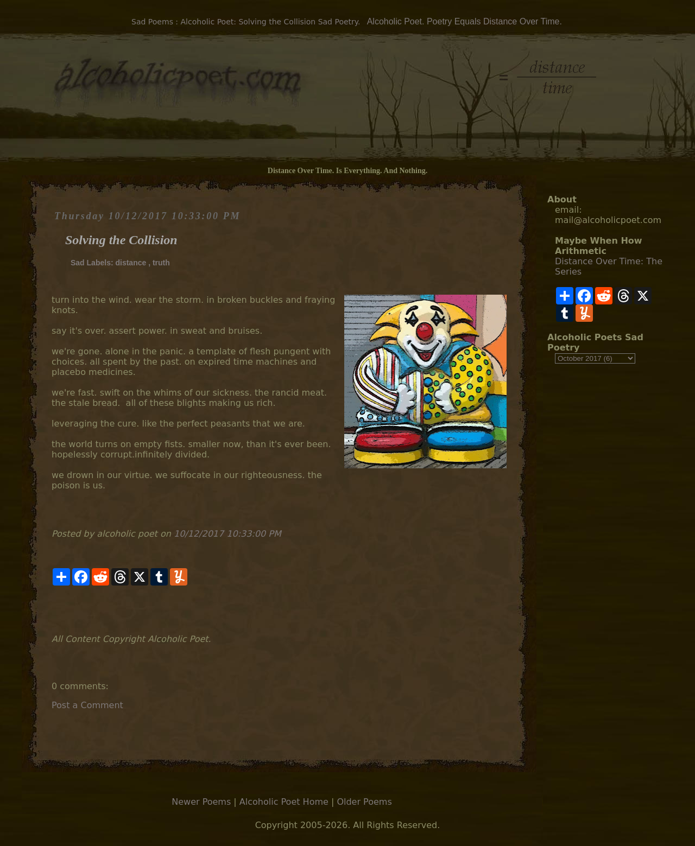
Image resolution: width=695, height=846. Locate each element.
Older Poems (364, 802)
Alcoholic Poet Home (283, 802)
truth (161, 262)
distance (130, 262)
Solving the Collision (121, 240)
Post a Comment (87, 705)
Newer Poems (201, 802)
